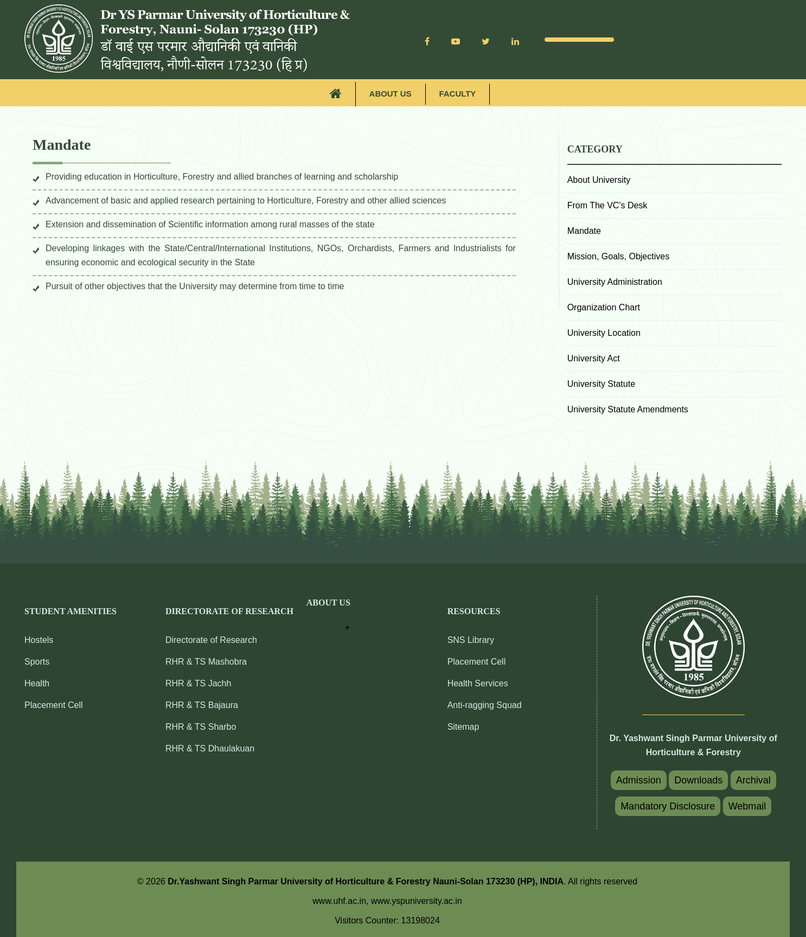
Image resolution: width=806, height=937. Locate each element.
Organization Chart (603, 306)
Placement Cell (53, 705)
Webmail (747, 805)
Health (36, 683)
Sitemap (463, 726)
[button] (328, 616)
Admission (638, 779)
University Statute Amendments (627, 408)
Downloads (698, 779)
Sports (36, 661)
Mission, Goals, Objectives (618, 255)
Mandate (584, 230)
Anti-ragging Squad (484, 705)
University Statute (601, 383)
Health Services (477, 683)
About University (599, 179)
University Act (593, 357)
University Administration (614, 281)
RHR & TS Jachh (198, 683)
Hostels (38, 640)
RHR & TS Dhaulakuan (209, 748)
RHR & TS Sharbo (200, 726)
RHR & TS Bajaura (201, 705)
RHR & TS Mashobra (206, 661)
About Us (390, 94)
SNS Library (470, 640)
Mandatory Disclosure (668, 805)
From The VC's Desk (607, 204)
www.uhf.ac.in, (341, 900)
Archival (753, 779)
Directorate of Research (211, 640)
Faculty (457, 94)
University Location (604, 332)
